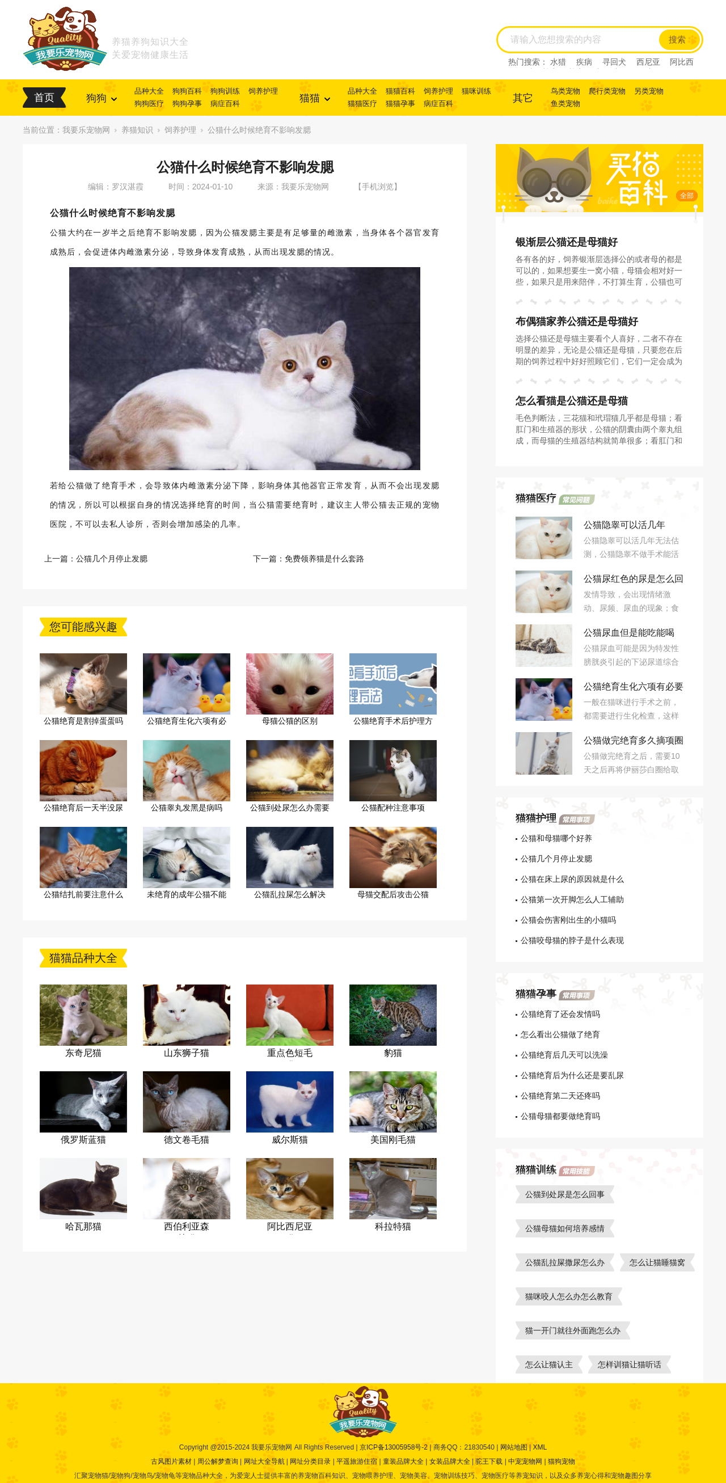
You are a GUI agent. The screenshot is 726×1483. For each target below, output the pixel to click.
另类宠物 (649, 91)
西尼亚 (648, 61)
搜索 (677, 39)
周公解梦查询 (217, 1461)
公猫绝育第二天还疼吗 (560, 1095)
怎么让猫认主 (549, 1364)
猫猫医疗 (362, 103)
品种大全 (149, 91)
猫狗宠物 (561, 1461)
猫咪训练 (476, 91)
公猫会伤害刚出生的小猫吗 (568, 919)
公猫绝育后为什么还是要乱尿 (572, 1075)
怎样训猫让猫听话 (629, 1364)
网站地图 (513, 1447)
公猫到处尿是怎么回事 (565, 1194)
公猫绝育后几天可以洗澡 (564, 1054)
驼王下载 (489, 1461)
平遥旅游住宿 (356, 1461)
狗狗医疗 (149, 103)
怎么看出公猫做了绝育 (560, 1034)
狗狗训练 (225, 91)
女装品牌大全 (449, 1461)
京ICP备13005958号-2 (394, 1447)
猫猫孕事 (400, 103)
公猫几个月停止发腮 (111, 558)
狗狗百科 (187, 91)
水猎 (558, 61)
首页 (44, 97)
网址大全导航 (264, 1461)
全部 (687, 196)
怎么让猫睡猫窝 (657, 1262)
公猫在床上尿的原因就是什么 (572, 879)
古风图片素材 (171, 1461)
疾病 (584, 61)
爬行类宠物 (607, 91)
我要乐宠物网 (86, 129)
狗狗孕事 (187, 103)
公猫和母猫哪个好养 (556, 838)
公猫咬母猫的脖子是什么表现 (572, 940)
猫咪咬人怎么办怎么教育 (569, 1296)
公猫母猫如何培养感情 (565, 1228)
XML (540, 1447)
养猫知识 (137, 129)
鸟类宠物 (565, 91)
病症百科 (225, 103)
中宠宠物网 (525, 1461)
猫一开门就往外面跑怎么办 (573, 1330)
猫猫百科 (400, 91)
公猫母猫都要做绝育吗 (560, 1116)
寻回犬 (614, 61)
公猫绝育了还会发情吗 (560, 1014)
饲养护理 (263, 91)
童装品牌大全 (403, 1461)
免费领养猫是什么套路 (324, 558)
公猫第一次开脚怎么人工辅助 (572, 899)
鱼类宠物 (565, 103)
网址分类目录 (310, 1461)
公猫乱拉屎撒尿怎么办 (565, 1262)
